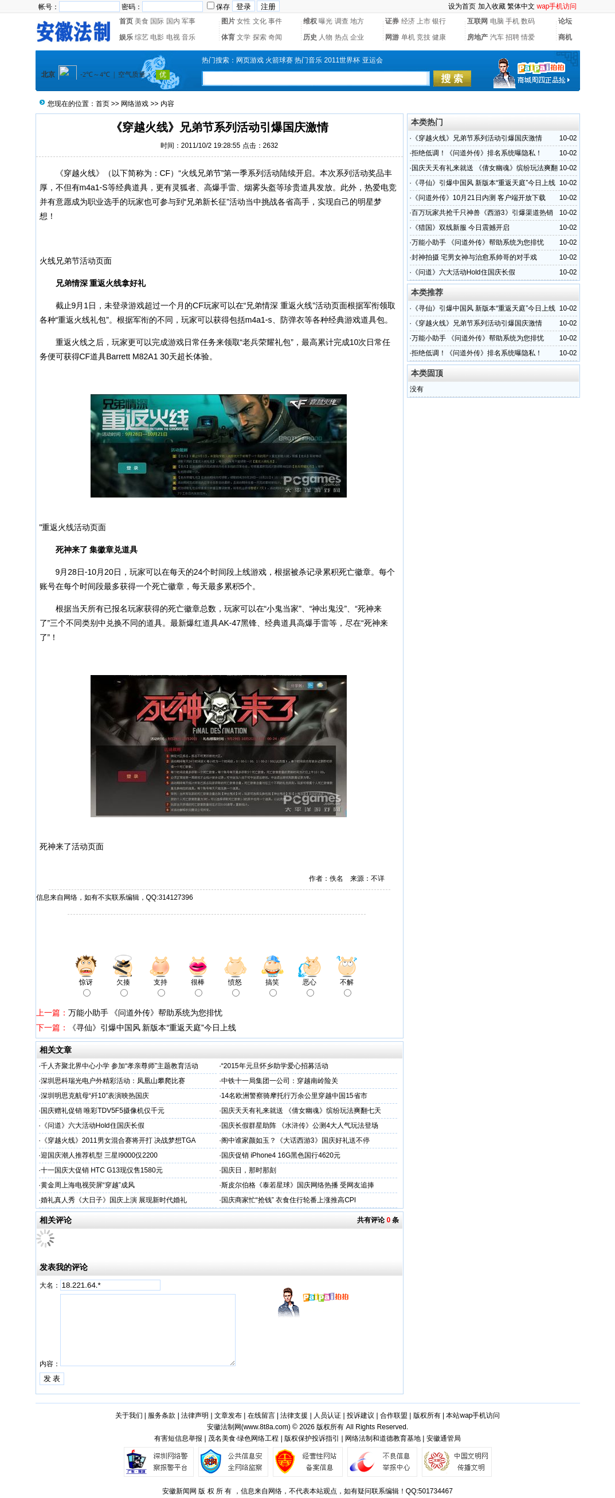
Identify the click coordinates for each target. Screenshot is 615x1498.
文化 (260, 21)
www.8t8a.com (266, 1427)
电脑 (497, 21)
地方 (357, 21)
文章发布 (228, 1415)
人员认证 (327, 1415)
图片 (228, 21)
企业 (357, 37)
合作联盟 (394, 1415)
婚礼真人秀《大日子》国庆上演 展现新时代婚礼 (114, 1200)
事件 (275, 21)
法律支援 (294, 1415)
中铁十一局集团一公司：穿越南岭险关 (279, 1081)
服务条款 (161, 1415)
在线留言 (261, 1415)
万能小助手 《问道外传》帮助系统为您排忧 (145, 1012)
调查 (341, 21)
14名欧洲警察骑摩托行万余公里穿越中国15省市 (294, 1096)
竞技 (423, 37)
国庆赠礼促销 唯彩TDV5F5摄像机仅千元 (102, 1111)
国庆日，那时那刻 (248, 1170)
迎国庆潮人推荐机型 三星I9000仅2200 (99, 1155)
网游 (392, 37)
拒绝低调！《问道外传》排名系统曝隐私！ (477, 153)
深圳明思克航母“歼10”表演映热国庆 (95, 1096)
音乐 (188, 37)
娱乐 (126, 37)
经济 (408, 21)
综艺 (141, 37)
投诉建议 (360, 1415)
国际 (157, 21)
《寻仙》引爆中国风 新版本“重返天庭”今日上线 (152, 1027)
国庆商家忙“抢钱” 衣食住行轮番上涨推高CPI (288, 1200)
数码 (528, 21)
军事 (188, 21)
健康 (439, 37)
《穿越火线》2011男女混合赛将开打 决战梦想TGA (118, 1140)
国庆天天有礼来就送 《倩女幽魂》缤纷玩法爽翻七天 (301, 1111)
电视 (173, 37)
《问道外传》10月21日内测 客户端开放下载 (479, 198)
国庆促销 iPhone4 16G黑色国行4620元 (280, 1155)
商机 (565, 37)
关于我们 (129, 1415)
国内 (173, 21)
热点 (341, 37)
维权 (310, 21)
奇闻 (275, 37)
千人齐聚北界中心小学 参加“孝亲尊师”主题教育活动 (119, 1066)
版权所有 (427, 1415)
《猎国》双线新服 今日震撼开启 (461, 227)
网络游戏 (134, 104)
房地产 (477, 37)
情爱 (528, 37)
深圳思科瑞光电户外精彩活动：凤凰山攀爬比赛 (113, 1081)
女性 (243, 21)
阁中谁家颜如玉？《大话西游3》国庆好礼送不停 (295, 1140)
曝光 (325, 21)
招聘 (512, 37)
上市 (423, 21)
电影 (157, 37)
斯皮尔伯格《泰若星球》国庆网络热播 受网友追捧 (297, 1185)
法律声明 (195, 1415)
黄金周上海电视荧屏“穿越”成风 (88, 1185)
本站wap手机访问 (473, 1415)
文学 (243, 37)
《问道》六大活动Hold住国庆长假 (92, 1125)
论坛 (565, 21)
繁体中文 (521, 6)
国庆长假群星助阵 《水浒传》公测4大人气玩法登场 (299, 1125)
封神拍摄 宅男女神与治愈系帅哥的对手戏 (474, 257)
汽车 (497, 37)
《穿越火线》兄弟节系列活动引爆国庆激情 (477, 138)
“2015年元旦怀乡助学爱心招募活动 (274, 1066)
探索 (260, 37)
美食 (141, 21)
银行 (439, 21)
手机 (512, 21)
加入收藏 (492, 6)
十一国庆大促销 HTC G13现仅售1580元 (102, 1170)
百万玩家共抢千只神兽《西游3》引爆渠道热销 (482, 213)
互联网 (477, 21)
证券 (392, 21)
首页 (126, 21)
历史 (310, 37)
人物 (325, 37)
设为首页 (462, 6)
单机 (408, 37)
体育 (228, 37)
